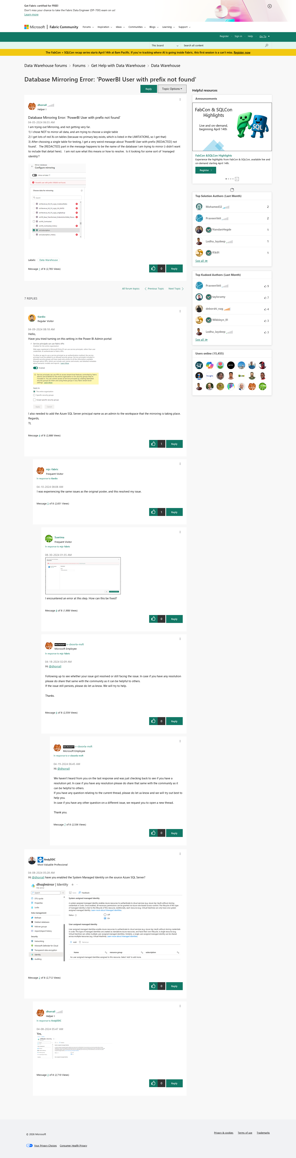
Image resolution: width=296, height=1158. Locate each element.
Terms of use (245, 1132)
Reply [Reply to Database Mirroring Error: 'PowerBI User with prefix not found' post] (174, 268)
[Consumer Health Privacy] (73, 1145)
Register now (242, 52)
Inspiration (103, 26)
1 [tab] (226, 179)
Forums (87, 26)
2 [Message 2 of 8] (39, 977)
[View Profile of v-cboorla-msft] (75, 644)
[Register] (205, 170)
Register (224, 36)
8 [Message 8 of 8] (56, 610)
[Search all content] (226, 45)
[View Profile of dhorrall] (42, 105)
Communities (136, 26)
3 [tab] (230, 179)
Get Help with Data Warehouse (118, 65)
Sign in (238, 36)
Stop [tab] (237, 179)
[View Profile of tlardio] (41, 316)
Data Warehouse (165, 65)
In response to (47, 478)
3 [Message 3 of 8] (48, 1074)
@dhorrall (55, 666)
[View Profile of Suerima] (59, 537)
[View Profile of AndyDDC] (49, 859)
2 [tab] (228, 179)
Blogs (153, 26)
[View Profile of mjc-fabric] (52, 469)
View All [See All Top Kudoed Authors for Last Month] (201, 339)
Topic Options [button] (171, 89)
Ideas (119, 26)
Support (183, 26)
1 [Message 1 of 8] (39, 268)
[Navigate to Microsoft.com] (34, 27)
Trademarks (263, 1132)
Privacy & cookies (223, 1132)
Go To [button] (263, 36)
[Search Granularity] (165, 45)
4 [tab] (233, 179)
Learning (167, 26)
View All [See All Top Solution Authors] (201, 261)
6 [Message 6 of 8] (56, 712)
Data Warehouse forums (45, 65)
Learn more (31, 14)
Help (250, 36)
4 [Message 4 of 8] (39, 435)
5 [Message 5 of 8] (48, 503)
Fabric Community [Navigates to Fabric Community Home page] (64, 27)
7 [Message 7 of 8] (65, 824)
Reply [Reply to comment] (174, 443)
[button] (148, 89)
